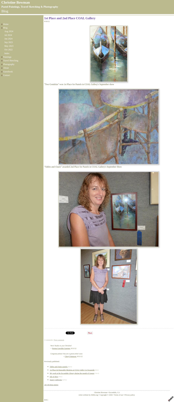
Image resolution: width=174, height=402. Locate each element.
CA (118, 392)
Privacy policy (130, 395)
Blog (5, 28)
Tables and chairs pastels (59, 367)
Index (6, 53)
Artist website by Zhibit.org (88, 395)
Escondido (112, 392)
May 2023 (8, 46)
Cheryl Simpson (70, 356)
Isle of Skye (54, 377)
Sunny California (56, 380)
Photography (9, 64)
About (6, 68)
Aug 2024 (8, 31)
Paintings (7, 57)
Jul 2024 (8, 35)
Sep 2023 (8, 42)
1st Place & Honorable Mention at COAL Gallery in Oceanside (72, 370)
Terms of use (118, 395)
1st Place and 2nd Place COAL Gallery (70, 18)
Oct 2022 (8, 49)
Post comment (59, 340)
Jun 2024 (8, 38)
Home (6, 24)
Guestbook (8, 71)
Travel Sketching (10, 60)
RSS (45, 400)
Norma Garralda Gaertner (61, 348)
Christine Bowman (15, 2)
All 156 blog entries (51, 385)
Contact (6, 75)
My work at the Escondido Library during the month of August (72, 373)
